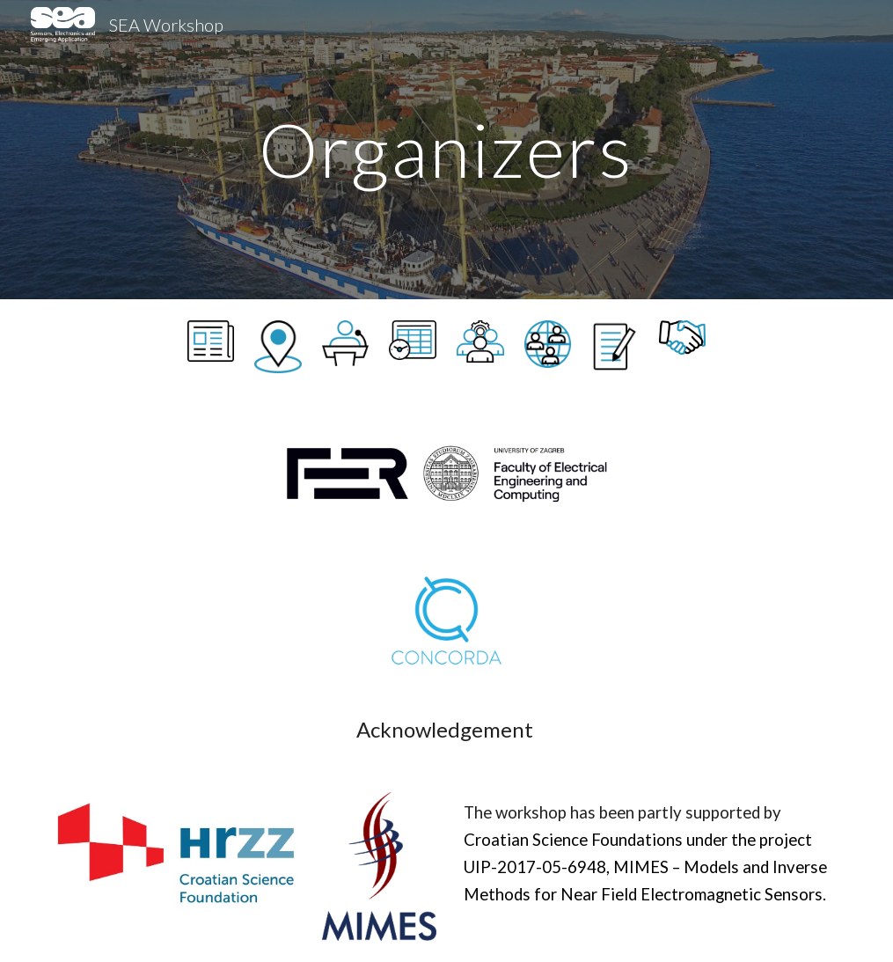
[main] (446, 149)
